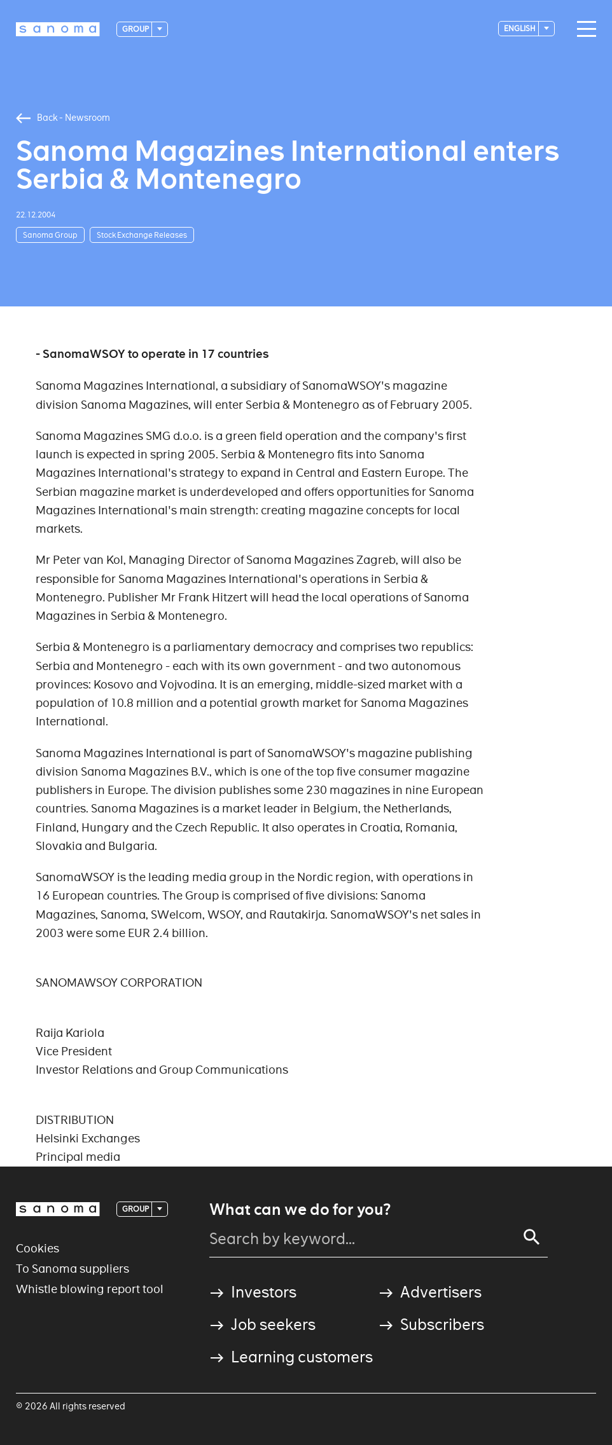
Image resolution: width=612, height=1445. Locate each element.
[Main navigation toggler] (583, 29)
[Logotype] (58, 29)
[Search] (532, 1237)
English (520, 28)
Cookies (37, 1248)
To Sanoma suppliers (72, 1268)
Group (136, 29)
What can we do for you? (300, 1210)
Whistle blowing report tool (89, 1289)
